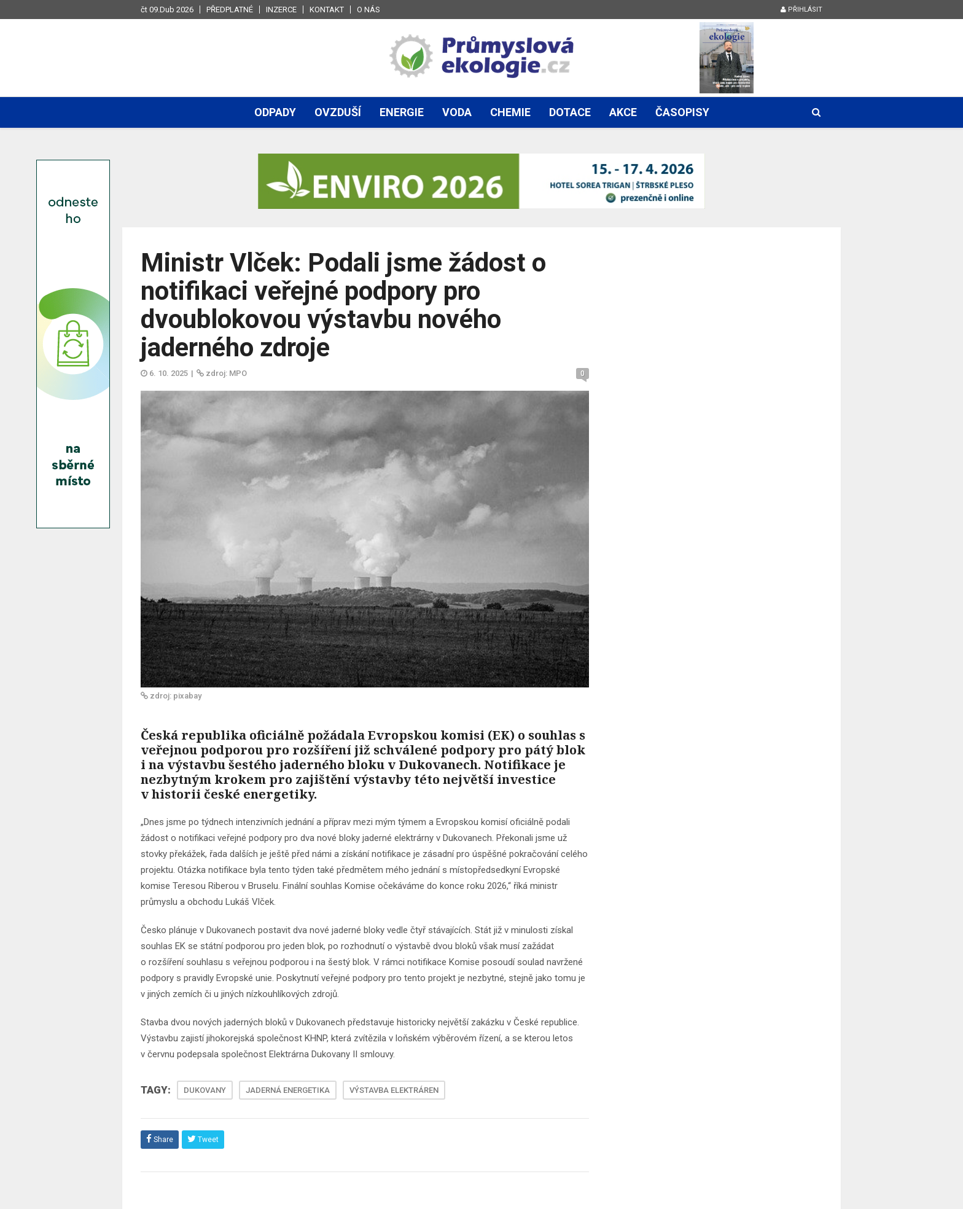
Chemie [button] (510, 112)
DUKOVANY (205, 1090)
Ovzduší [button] (337, 112)
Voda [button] (457, 112)
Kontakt (327, 9)
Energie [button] (402, 112)
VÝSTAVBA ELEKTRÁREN (394, 1090)
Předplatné (229, 9)
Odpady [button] (275, 112)
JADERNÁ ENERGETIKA (288, 1090)
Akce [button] (623, 112)
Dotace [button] (570, 112)
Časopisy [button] (682, 112)
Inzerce (281, 9)
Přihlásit (801, 10)
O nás (368, 9)
